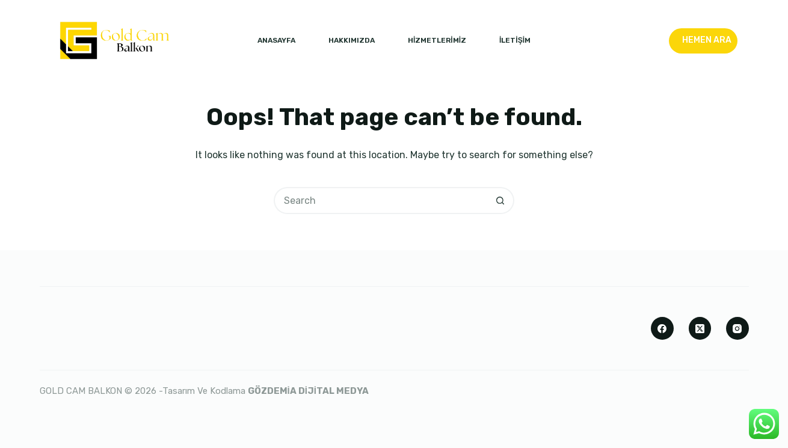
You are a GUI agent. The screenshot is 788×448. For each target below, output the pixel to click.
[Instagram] (737, 328)
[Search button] (500, 200)
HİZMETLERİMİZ (437, 40)
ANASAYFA (276, 40)
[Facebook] (662, 328)
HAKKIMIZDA (351, 40)
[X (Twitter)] (700, 328)
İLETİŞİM (515, 40)
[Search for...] (380, 200)
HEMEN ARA (706, 40)
